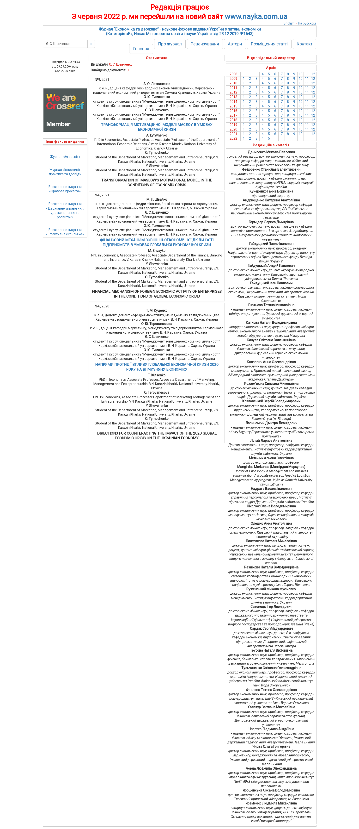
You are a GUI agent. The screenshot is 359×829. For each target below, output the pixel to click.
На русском (307, 23)
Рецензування (205, 43)
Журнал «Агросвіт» (65, 157)
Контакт (304, 43)
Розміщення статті (269, 43)
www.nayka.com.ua (256, 16)
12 (313, 74)
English (289, 23)
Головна (141, 48)
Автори (235, 43)
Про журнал (170, 43)
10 (301, 74)
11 (307, 74)
